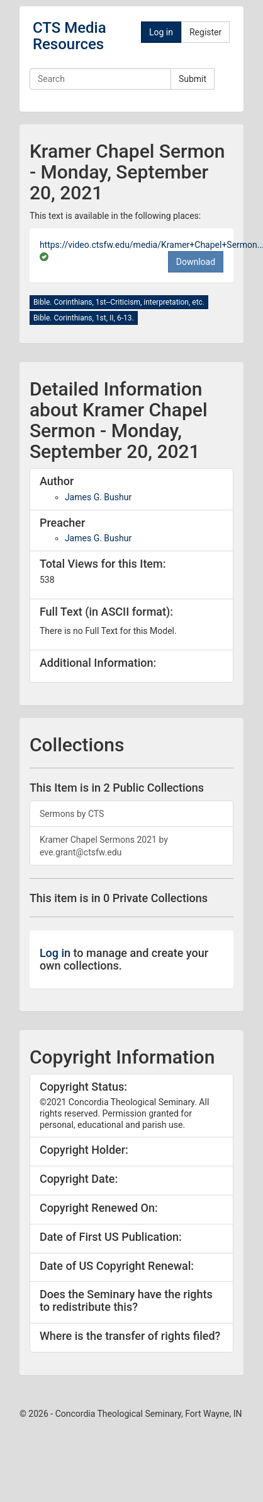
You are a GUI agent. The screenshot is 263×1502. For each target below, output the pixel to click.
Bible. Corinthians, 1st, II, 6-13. (83, 318)
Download (195, 262)
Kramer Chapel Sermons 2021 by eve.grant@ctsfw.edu (104, 846)
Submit (192, 79)
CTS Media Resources (69, 36)
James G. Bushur (98, 497)
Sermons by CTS (72, 814)
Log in (161, 32)
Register (205, 32)
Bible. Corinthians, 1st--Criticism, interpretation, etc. (118, 302)
